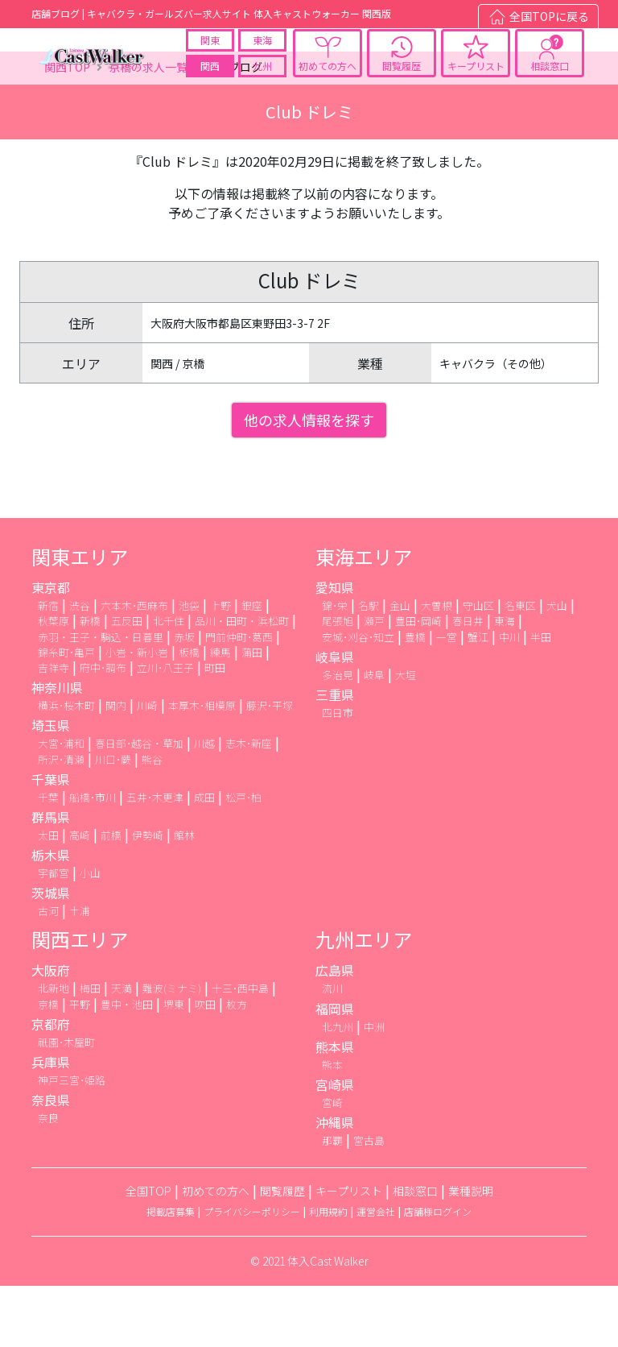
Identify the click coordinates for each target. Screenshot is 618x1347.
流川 (332, 1050)
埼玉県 (50, 787)
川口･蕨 (113, 820)
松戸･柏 (243, 858)
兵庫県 (50, 1123)
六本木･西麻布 (134, 667)
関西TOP (67, 129)
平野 (79, 1065)
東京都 (50, 649)
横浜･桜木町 (66, 767)
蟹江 (478, 698)
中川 (509, 698)
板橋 (189, 713)
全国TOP (148, 1253)
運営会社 (375, 1273)
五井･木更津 (154, 858)
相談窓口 (549, 79)
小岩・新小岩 (136, 713)
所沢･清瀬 (61, 820)
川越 (204, 805)
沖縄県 (334, 1184)
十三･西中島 (240, 1050)
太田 (48, 896)
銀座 (251, 667)
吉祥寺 (53, 728)
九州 (262, 79)
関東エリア (79, 618)
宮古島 (369, 1202)
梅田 (90, 1050)
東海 (262, 53)
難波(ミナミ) (171, 1050)
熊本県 (334, 1107)
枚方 (236, 1065)
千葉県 (50, 840)
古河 (48, 972)
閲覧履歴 (401, 79)
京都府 (50, 1085)
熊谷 (152, 820)
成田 (204, 858)
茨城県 (50, 954)
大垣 (405, 736)
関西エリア (79, 1001)
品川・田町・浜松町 (242, 682)
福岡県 (334, 1070)
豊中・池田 (127, 1065)
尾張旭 (337, 682)
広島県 (334, 1032)
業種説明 (470, 1253)
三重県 (334, 755)
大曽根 (436, 667)
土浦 (79, 972)
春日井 (468, 682)
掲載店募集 (170, 1273)
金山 (399, 667)
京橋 (48, 1065)
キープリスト (476, 79)
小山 (90, 934)
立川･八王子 (165, 728)
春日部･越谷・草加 (139, 805)
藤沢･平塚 (269, 767)
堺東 (173, 1065)
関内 (115, 767)
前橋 (111, 896)
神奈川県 (57, 749)
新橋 (90, 682)
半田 (540, 698)
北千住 (168, 682)
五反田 (126, 682)
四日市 (337, 773)
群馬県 (50, 878)
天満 (121, 1050)
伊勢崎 (147, 896)
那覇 (332, 1202)
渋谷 (79, 667)
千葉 (48, 858)
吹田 (205, 1065)
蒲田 (251, 713)
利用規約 (328, 1273)
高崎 (79, 896)
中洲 (374, 1088)
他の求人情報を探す (309, 481)
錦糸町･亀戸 (66, 713)
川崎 (147, 767)
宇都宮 (53, 934)
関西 (210, 79)
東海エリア (363, 618)
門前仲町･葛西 (239, 698)
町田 (214, 728)
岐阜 (374, 736)
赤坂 (184, 698)
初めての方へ (327, 79)
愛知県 (334, 649)
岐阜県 (334, 717)
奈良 (48, 1179)
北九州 (337, 1088)
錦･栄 (335, 667)
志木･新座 (248, 805)
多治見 (337, 736)
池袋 (189, 667)
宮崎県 (334, 1145)
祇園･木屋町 (66, 1103)
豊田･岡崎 (418, 682)
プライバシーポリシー (252, 1273)
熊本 (332, 1126)
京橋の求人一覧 (148, 129)
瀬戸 (374, 682)
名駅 (368, 667)
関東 (210, 53)
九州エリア (363, 1001)
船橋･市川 (92, 858)
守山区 (478, 667)
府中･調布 (103, 728)
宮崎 (332, 1163)
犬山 (556, 667)
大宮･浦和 (61, 805)
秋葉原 (53, 682)
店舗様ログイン (438, 1273)
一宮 (446, 698)
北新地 (53, 1050)
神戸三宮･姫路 (71, 1141)
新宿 (48, 667)
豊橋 (415, 698)
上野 (220, 667)
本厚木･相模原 (202, 767)
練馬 (220, 713)
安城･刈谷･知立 (358, 698)
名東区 (520, 667)
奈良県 (50, 1161)
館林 (184, 896)
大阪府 (50, 1032)
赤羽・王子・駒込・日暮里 (100, 698)
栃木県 (50, 916)
